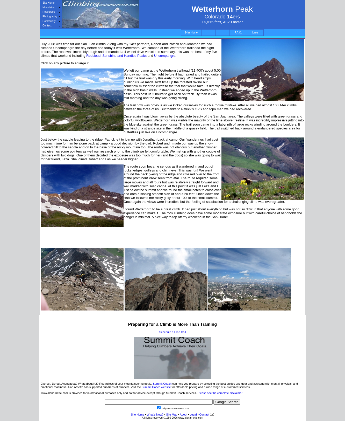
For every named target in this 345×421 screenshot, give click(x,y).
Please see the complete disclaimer (220, 393)
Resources (48, 11)
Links (255, 32)
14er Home (191, 32)
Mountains (48, 7)
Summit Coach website (156, 387)
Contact (46, 25)
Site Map (171, 414)
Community (49, 21)
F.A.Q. (238, 32)
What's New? (155, 414)
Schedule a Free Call (172, 332)
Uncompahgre (164, 56)
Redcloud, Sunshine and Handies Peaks (116, 56)
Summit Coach (162, 383)
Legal (193, 414)
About (183, 414)
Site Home (48, 2)
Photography (49, 16)
